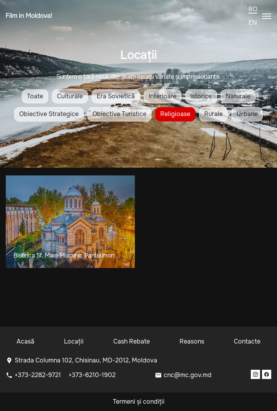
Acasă (25, 341)
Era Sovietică (116, 96)
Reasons (192, 341)
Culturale (70, 96)
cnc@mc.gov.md (188, 375)
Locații (74, 341)
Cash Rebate (131, 341)
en (252, 22)
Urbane (247, 114)
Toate (35, 96)
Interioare (162, 96)
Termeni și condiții (139, 402)
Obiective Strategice (49, 114)
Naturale (238, 96)
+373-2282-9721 (38, 375)
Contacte (247, 341)
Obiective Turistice (119, 114)
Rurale (213, 114)
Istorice (201, 96)
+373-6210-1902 (92, 375)
